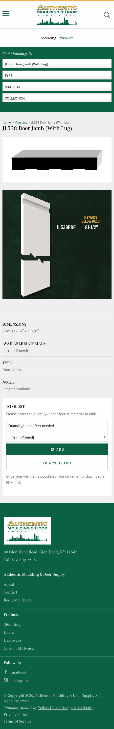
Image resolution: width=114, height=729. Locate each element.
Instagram (19, 680)
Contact (10, 592)
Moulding (48, 38)
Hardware (12, 640)
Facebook (18, 672)
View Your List (57, 463)
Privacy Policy (16, 714)
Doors (9, 632)
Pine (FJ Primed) (15, 350)
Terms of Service (17, 721)
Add (57, 449)
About (9, 584)
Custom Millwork (19, 648)
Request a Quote (18, 600)
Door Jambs (11, 369)
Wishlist (66, 38)
